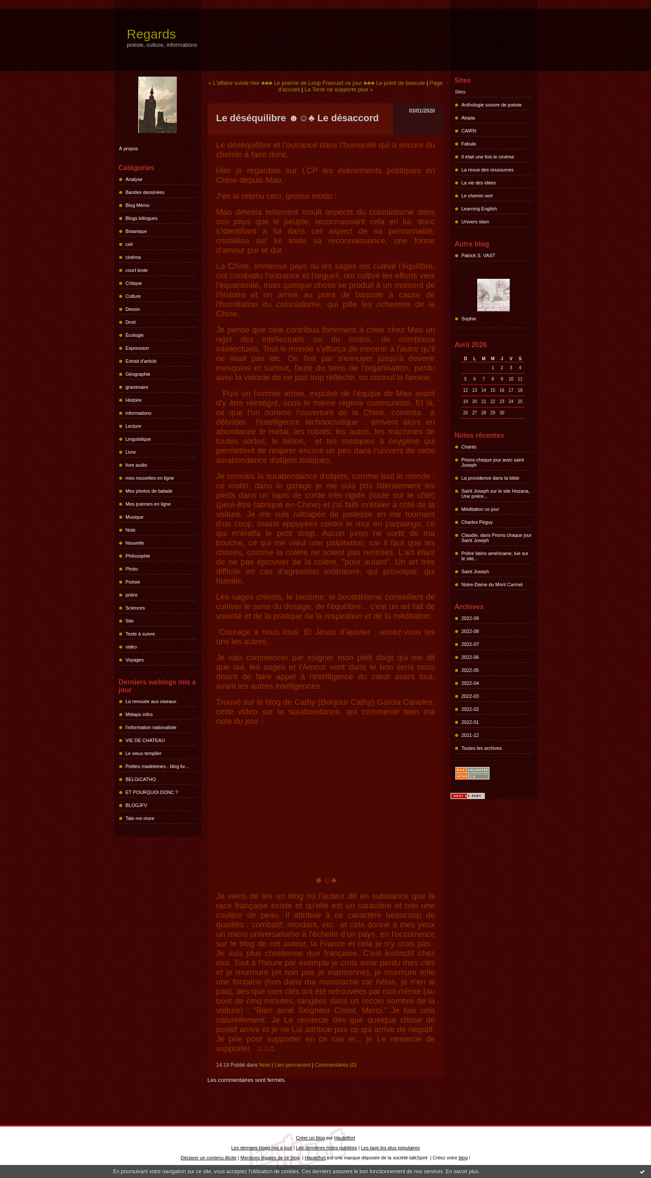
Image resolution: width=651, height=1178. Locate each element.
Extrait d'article (141, 361)
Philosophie (138, 555)
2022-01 (470, 722)
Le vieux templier (144, 753)
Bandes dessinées (145, 192)
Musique (135, 517)
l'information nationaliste (151, 727)
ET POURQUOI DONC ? (152, 792)
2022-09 (470, 618)
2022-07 (470, 644)
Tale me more (140, 818)
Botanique (136, 231)
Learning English (479, 208)
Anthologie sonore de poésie (492, 104)
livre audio (136, 465)
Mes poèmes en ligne (148, 504)
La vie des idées (479, 182)
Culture (133, 296)
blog (463, 1157)
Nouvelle (135, 542)
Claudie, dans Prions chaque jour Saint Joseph (497, 538)
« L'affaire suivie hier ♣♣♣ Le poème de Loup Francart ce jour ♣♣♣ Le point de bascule (316, 83)
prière (132, 594)
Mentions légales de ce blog (270, 1157)
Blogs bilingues (142, 218)
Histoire (134, 400)
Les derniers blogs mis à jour (262, 1147)
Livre (131, 452)
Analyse (134, 179)
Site (130, 620)
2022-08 (470, 631)
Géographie (138, 374)
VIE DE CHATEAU (145, 740)
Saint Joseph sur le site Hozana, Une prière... (496, 493)
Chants (469, 446)
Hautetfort (344, 1137)
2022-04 (470, 683)
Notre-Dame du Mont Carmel (492, 584)
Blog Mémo (138, 205)
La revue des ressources (488, 169)
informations (139, 413)
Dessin (133, 309)
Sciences (135, 607)
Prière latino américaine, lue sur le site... (495, 556)
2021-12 (470, 735)
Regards (151, 34)
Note (131, 530)
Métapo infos (139, 714)
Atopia (468, 117)
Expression (137, 348)
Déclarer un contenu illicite (209, 1157)
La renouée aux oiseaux (151, 701)
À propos (128, 148)
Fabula (469, 143)
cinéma (133, 257)
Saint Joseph (475, 571)
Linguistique (138, 439)
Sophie (469, 318)
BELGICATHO (141, 779)
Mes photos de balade (149, 491)
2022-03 (470, 696)
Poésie (133, 581)
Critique (134, 283)
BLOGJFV (136, 805)
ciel (129, 244)
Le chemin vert (477, 195)
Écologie (135, 335)
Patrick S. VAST (478, 255)
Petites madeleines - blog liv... (157, 766)
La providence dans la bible (491, 478)
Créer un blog (310, 1137)
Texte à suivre (140, 633)
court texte (137, 270)
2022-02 (470, 709)
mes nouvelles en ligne (150, 478)
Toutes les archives (482, 748)
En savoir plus (462, 1171)
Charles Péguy (477, 522)
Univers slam (475, 221)
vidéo (131, 646)
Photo (132, 568)
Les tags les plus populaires (390, 1147)
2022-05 (470, 670)
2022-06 (470, 657)
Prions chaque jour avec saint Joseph (493, 462)
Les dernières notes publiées (326, 1147)
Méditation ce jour (480, 509)
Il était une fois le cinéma (488, 156)
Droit (131, 322)
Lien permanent (292, 1065)
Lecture (134, 426)
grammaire (137, 387)
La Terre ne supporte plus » (338, 89)
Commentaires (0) (335, 1065)
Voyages (135, 659)
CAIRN (469, 130)
